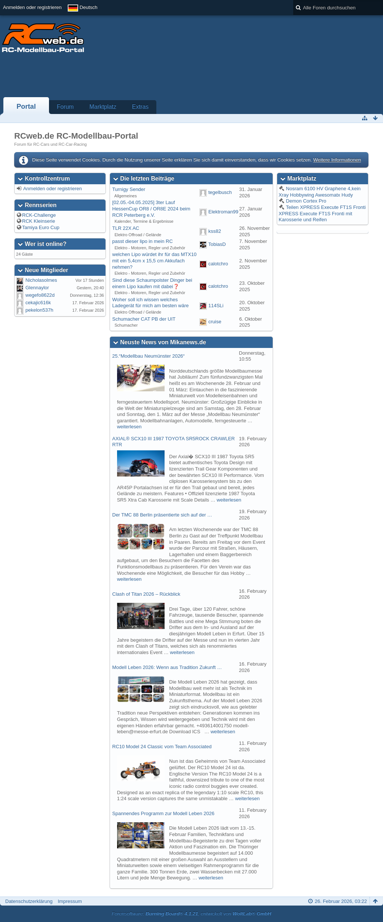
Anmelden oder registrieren (32, 7)
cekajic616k (38, 302)
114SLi (215, 305)
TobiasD (217, 244)
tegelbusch (220, 192)
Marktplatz (102, 107)
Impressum (70, 901)
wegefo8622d (40, 295)
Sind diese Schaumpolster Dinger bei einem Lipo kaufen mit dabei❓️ (152, 283)
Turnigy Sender (128, 189)
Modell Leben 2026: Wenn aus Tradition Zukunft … (167, 667)
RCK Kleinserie (38, 221)
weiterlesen (129, 426)
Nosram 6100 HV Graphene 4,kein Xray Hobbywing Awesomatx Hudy (320, 192)
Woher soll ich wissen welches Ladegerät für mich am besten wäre (150, 303)
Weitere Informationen (337, 160)
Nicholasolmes (41, 280)
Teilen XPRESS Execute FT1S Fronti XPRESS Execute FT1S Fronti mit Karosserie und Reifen (322, 213)
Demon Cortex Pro (305, 201)
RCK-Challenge (39, 215)
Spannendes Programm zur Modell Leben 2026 (163, 813)
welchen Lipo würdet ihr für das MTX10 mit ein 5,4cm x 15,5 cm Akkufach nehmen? (154, 260)
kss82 (214, 231)
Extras (140, 107)
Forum (65, 107)
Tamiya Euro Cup (40, 227)
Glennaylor (37, 287)
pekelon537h (39, 310)
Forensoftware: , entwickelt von (191, 913)
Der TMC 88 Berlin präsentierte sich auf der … (162, 515)
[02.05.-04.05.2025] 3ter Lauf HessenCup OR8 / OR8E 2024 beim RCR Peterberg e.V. (151, 209)
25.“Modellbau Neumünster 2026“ (148, 356)
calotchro (218, 263)
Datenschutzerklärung (28, 901)
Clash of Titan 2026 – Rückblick (146, 594)
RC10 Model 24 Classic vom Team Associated (162, 746)
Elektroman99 (223, 212)
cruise (214, 322)
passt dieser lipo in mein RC (142, 241)
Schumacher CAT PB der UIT (143, 319)
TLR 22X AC (125, 228)
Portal (26, 106)
